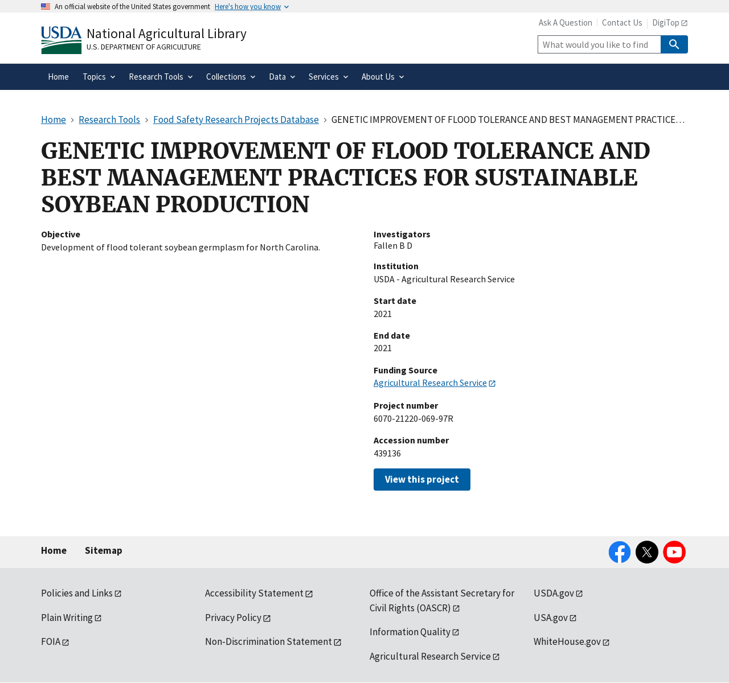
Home (54, 550)
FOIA (50, 641)
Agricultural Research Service (430, 382)
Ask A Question (565, 22)
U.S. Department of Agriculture (144, 47)
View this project (422, 479)
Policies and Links (77, 593)
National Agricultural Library (167, 33)
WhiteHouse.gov (567, 641)
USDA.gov (554, 593)
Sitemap (103, 550)
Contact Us (622, 22)
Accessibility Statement (254, 593)
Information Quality (410, 632)
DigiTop (665, 22)
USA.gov (551, 617)
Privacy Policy (233, 617)
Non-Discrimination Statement (268, 641)
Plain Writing (67, 617)
